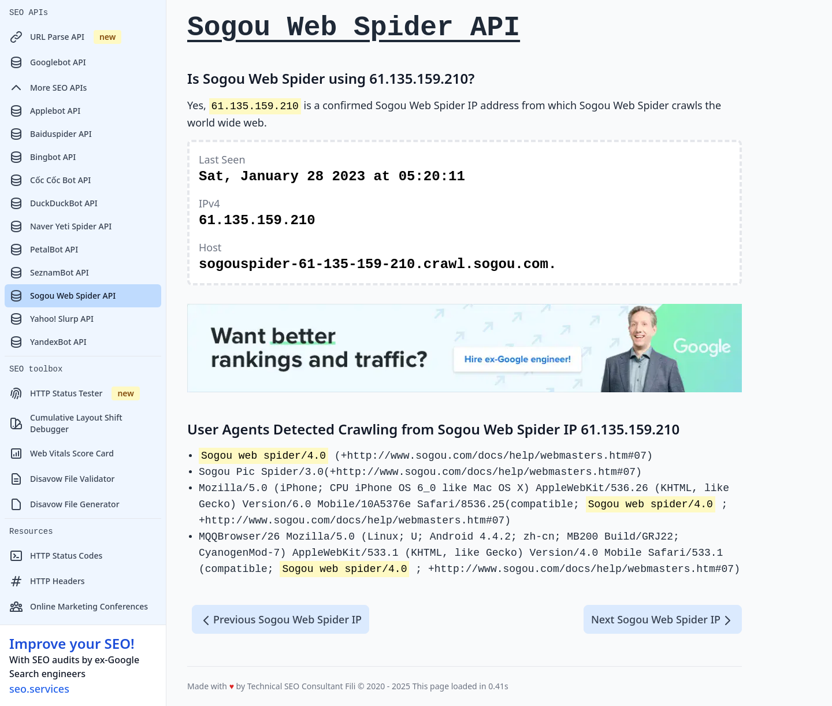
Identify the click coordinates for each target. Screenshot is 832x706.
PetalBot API (43, 250)
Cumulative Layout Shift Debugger (65, 423)
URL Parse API (65, 37)
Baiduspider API (50, 134)
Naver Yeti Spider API (60, 226)
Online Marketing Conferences (78, 607)
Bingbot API (42, 157)
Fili (350, 686)
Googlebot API (47, 62)
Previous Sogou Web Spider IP (280, 619)
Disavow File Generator (64, 504)
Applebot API (44, 111)
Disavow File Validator (61, 479)
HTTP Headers (47, 581)
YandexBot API (48, 342)
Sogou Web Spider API (62, 296)
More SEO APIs (48, 88)
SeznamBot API (49, 273)
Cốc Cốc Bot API (50, 180)
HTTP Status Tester (74, 393)
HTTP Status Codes (55, 556)
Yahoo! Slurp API (51, 319)
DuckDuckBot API (53, 203)
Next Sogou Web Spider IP (662, 619)
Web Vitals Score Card (61, 453)
